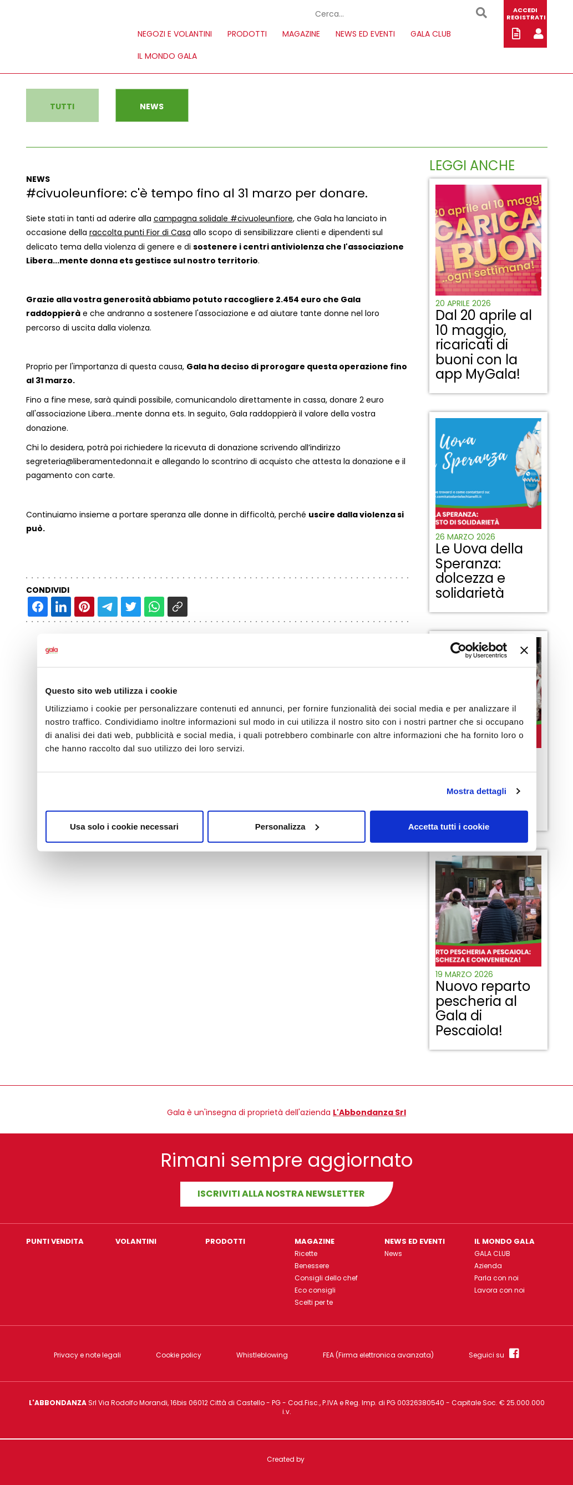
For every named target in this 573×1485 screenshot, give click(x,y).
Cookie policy (178, 1355)
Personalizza (287, 826)
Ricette (306, 1253)
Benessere (312, 1265)
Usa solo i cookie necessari (124, 826)
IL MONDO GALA (167, 56)
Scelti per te (314, 1302)
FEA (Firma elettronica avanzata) (378, 1355)
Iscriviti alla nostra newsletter (281, 1193)
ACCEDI (525, 10)
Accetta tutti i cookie (449, 826)
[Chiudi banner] (524, 650)
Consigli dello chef (326, 1278)
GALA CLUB (430, 33)
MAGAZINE (301, 33)
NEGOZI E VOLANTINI (175, 33)
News (393, 1253)
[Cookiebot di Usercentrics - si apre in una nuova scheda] (458, 650)
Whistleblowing (262, 1355)
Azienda (488, 1265)
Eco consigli (315, 1290)
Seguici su (494, 1353)
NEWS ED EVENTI (365, 33)
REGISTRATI (526, 17)
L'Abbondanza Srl (369, 1112)
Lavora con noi (499, 1290)
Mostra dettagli (476, 791)
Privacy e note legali (87, 1355)
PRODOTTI (247, 33)
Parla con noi (496, 1278)
